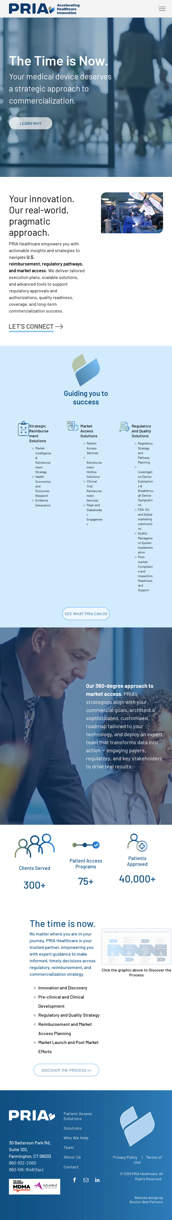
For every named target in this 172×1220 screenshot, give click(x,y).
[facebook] (74, 1180)
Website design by (148, 1197)
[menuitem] (86, 1116)
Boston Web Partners (146, 1202)
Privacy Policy (125, 1157)
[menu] (162, 9)
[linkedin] (97, 1180)
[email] (86, 1180)
